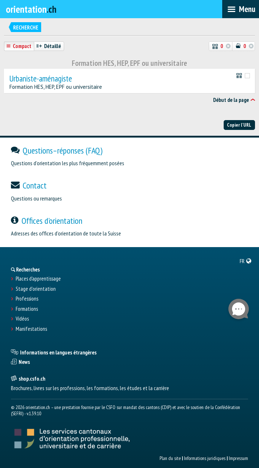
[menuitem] (245, 261)
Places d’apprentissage (38, 278)
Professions (27, 299)
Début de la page (231, 100)
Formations (27, 309)
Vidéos (22, 319)
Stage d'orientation (36, 289)
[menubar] (240, 9)
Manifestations (31, 329)
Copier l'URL (239, 125)
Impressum (238, 458)
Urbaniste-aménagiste (40, 78)
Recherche (25, 27)
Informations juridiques (204, 458)
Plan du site (170, 458)
